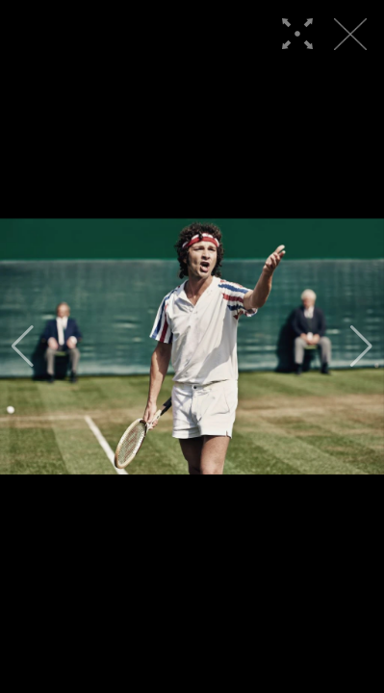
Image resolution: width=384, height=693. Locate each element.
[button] (23, 346)
